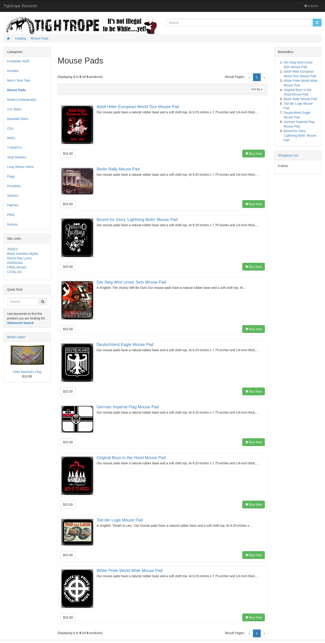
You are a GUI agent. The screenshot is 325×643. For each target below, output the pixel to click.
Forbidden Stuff (18, 61)
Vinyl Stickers (16, 157)
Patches (13, 205)
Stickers (12, 195)
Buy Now (253, 153)
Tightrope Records (20, 6)
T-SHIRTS (14, 147)
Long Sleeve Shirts (20, 167)
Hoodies (13, 71)
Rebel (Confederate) (21, 99)
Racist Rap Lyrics (19, 258)
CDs (10, 128)
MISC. (11, 138)
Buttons (12, 224)
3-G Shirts (14, 109)
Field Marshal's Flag (27, 372)
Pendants (14, 186)
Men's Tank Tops (19, 80)
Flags (11, 176)
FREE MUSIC (17, 267)
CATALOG (14, 272)
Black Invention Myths (22, 253)
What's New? (16, 337)
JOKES (12, 249)
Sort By (257, 89)
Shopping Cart (288, 155)
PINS (11, 215)
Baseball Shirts (17, 119)
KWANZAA (15, 263)
